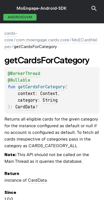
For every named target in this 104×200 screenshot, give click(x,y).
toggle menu (8, 8)
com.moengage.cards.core (42, 40)
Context (49, 93)
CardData (25, 107)
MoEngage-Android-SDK (42, 8)
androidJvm (20, 17)
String (50, 100)
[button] (94, 8)
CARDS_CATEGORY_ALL (52, 145)
